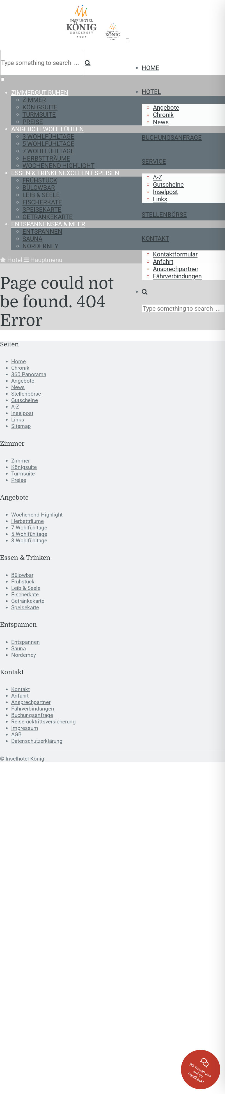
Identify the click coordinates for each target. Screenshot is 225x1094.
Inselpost (165, 191)
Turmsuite (39, 114)
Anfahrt (163, 261)
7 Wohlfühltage (48, 151)
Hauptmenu (43, 259)
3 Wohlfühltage (48, 136)
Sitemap (21, 426)
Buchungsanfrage (172, 137)
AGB (16, 734)
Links (160, 199)
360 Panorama (28, 374)
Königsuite (40, 107)
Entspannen (48, 224)
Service (154, 161)
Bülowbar (38, 187)
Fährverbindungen (177, 276)
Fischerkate (42, 202)
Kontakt (155, 238)
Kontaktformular (175, 254)
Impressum (24, 728)
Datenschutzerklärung (37, 741)
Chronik (163, 114)
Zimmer (39, 92)
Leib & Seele (41, 195)
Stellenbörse (164, 214)
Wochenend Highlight (58, 165)
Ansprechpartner (175, 268)
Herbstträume (46, 158)
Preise (32, 121)
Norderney (40, 246)
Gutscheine (168, 184)
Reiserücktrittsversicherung (43, 721)
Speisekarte (41, 209)
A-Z (157, 177)
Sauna (32, 238)
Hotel (151, 91)
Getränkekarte (47, 216)
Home (150, 67)
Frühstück (39, 180)
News (161, 122)
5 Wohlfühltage (48, 143)
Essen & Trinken (65, 173)
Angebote (166, 107)
